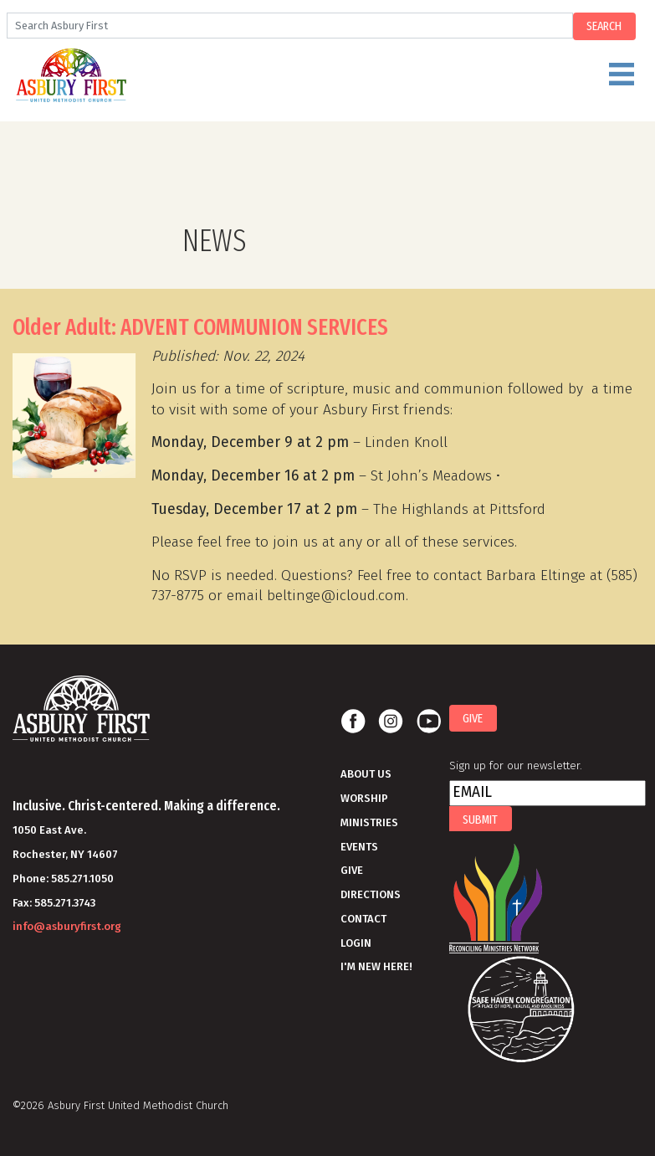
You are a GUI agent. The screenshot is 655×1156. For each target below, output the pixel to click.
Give (351, 870)
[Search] (290, 26)
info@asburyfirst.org (67, 926)
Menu (366, 81)
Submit (480, 819)
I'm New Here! (376, 966)
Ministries (369, 822)
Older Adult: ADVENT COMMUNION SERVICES (200, 327)
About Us (365, 774)
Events (359, 846)
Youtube (428, 721)
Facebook (353, 721)
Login (355, 943)
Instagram (390, 721)
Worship (364, 798)
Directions (370, 894)
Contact (363, 918)
